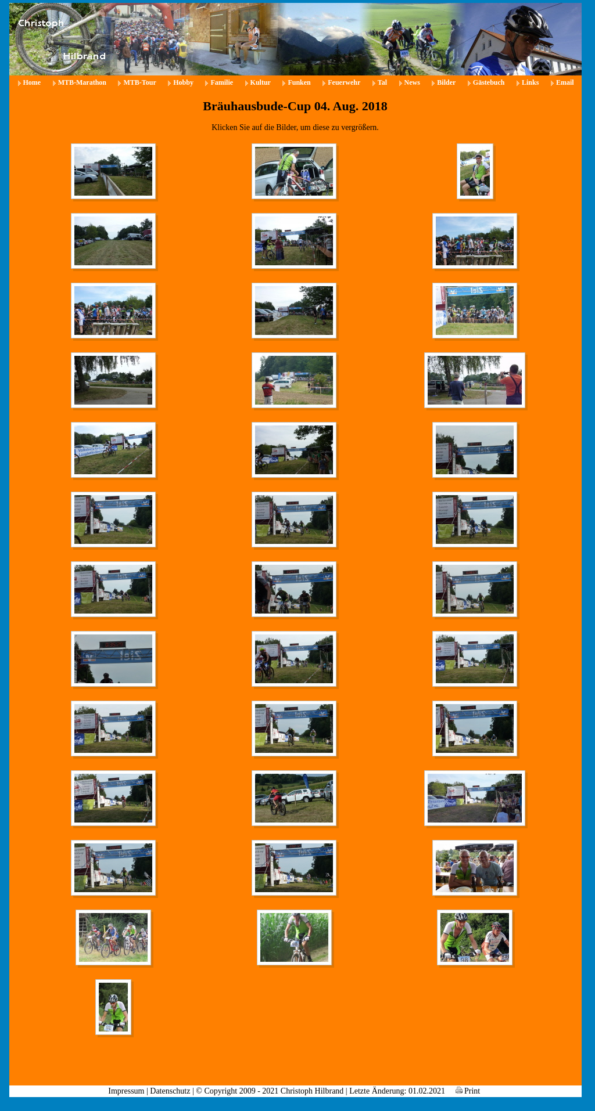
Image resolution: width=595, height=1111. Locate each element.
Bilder (446, 82)
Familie (221, 82)
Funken (299, 82)
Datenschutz (170, 1091)
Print (468, 1091)
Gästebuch (489, 82)
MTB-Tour (139, 82)
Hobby (183, 82)
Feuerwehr (344, 82)
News (412, 82)
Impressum (126, 1091)
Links (530, 82)
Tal (382, 82)
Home (32, 82)
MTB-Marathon (82, 82)
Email (565, 82)
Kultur (260, 82)
